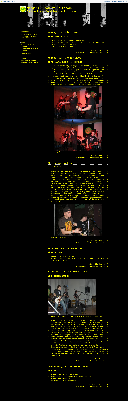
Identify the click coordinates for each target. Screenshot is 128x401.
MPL (13, 1)
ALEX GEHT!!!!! (58, 36)
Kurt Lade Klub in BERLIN (65, 62)
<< (126, 1)
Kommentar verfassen (99, 52)
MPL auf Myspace (28, 61)
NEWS (25, 50)
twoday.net (6, 1)
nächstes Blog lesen (117, 1)
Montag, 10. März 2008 (63, 32)
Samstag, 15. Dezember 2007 (66, 248)
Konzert (53, 370)
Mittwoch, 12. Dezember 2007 (67, 271)
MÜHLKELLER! (56, 252)
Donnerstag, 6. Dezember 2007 (68, 366)
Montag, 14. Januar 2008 (64, 57)
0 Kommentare (82, 52)
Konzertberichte (30, 48)
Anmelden (107, 1)
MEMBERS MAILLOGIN (29, 62)
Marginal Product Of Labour (49, 8)
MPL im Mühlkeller (60, 163)
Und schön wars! (58, 276)
